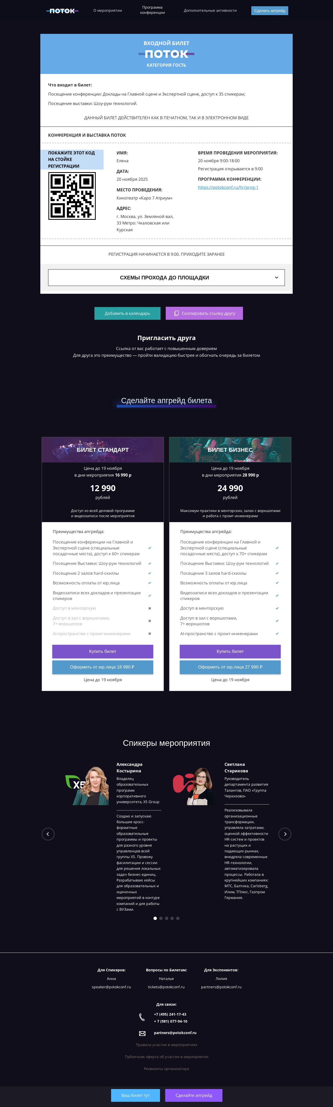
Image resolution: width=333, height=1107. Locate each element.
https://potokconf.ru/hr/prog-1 (228, 187)
